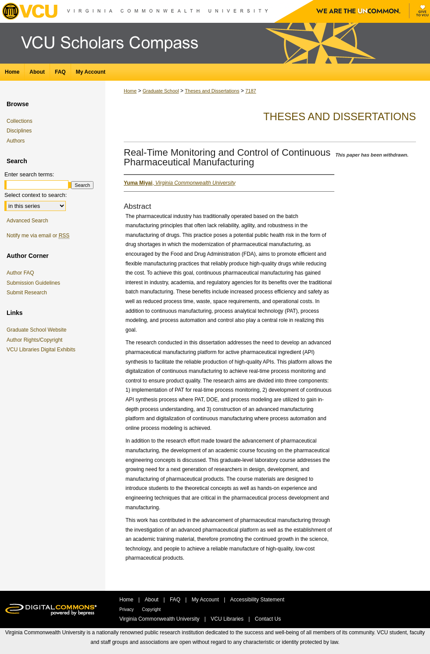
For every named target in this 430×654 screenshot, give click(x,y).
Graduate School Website (38, 330)
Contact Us (268, 619)
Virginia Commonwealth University (160, 619)
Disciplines (19, 131)
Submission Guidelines (33, 283)
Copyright (151, 609)
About (152, 600)
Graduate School (161, 90)
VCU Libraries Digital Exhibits (42, 350)
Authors (16, 141)
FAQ (176, 600)
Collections (19, 121)
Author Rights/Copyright (36, 340)
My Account (206, 600)
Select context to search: (35, 195)
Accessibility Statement (257, 600)
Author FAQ (20, 273)
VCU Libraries (228, 619)
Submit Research (27, 292)
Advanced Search (27, 221)
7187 (250, 90)
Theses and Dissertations (212, 90)
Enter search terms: (29, 174)
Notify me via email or (38, 235)
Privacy (127, 609)
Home (130, 90)
